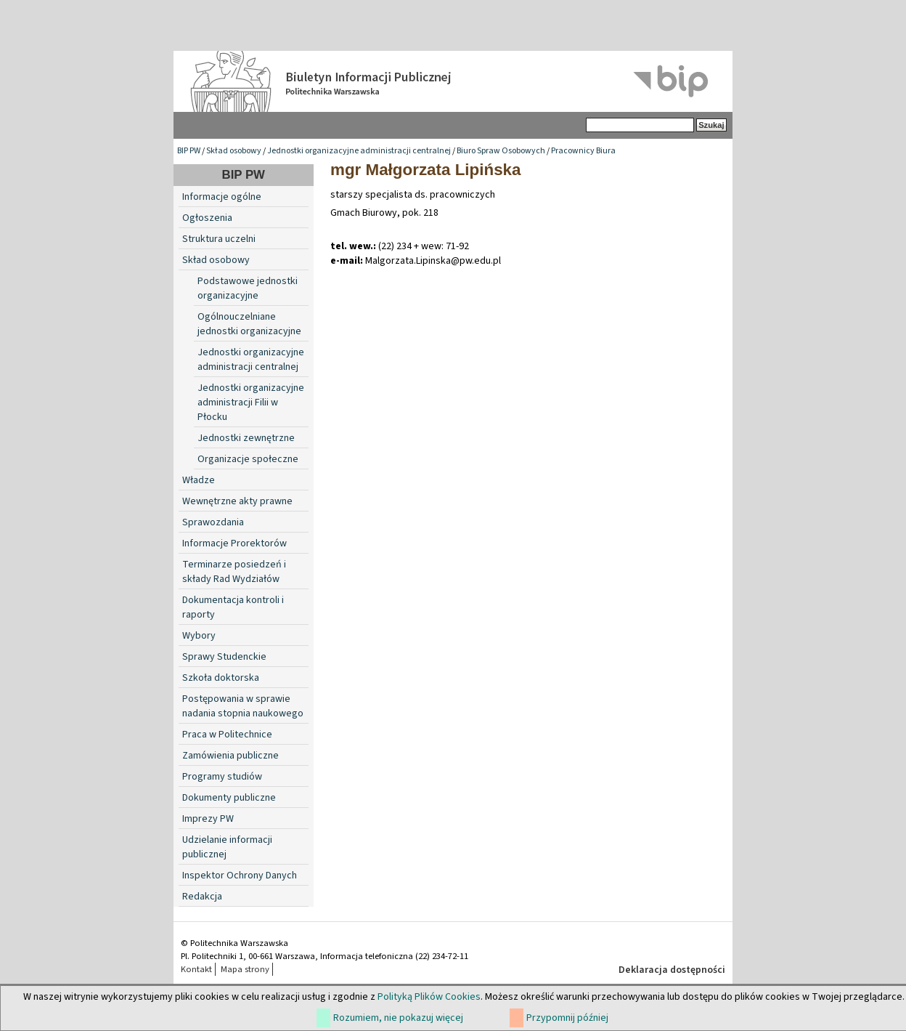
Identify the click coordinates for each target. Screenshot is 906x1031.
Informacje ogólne (221, 197)
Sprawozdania (213, 522)
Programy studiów (222, 776)
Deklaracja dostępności (672, 970)
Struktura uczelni (219, 239)
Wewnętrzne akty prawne (237, 501)
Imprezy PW (208, 819)
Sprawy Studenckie (224, 657)
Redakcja (202, 896)
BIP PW (188, 151)
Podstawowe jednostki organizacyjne (247, 288)
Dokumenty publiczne (229, 798)
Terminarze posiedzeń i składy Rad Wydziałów (234, 571)
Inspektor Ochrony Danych (239, 875)
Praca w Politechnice (227, 734)
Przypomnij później (567, 1018)
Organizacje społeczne (247, 459)
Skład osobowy (233, 151)
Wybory (199, 635)
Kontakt (196, 969)
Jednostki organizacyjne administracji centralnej (359, 151)
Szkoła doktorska (220, 678)
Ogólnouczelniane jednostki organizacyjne (249, 324)
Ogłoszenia (207, 218)
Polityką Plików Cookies (429, 997)
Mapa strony (245, 969)
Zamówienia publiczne (230, 755)
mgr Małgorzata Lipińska (425, 170)
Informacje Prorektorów (234, 543)
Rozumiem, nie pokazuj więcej (398, 1018)
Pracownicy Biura (583, 151)
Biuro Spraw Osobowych (501, 151)
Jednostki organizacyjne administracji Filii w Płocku (250, 402)
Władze (198, 480)
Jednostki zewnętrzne (246, 438)
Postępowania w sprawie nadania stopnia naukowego (242, 706)
